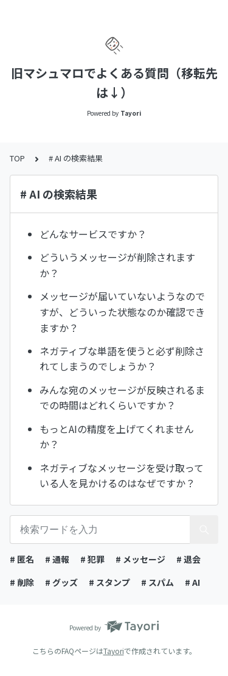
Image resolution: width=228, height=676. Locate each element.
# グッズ (61, 582)
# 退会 (188, 559)
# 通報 (57, 559)
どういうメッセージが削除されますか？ (117, 265)
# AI (192, 582)
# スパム (157, 582)
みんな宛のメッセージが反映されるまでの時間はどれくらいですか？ (122, 397)
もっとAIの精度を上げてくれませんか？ (117, 436)
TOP (17, 158)
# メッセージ (140, 559)
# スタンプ (109, 582)
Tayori (113, 651)
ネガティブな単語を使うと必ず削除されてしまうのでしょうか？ (122, 358)
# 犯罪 (92, 559)
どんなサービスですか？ (93, 234)
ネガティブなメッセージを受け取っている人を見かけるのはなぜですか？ (122, 475)
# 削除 (22, 582)
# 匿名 (22, 559)
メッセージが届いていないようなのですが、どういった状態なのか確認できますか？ (122, 311)
